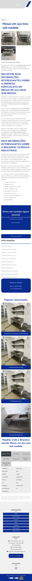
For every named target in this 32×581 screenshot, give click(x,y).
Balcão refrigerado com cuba (9, 264)
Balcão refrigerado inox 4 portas (10, 277)
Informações (19, 46)
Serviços (18, 22)
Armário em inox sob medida (9, 252)
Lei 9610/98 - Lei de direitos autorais (9, 499)
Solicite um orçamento (16, 236)
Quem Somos (17, 13)
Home (17, 5)
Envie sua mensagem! (16, 556)
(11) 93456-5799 (16, 288)
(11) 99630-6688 (16, 286)
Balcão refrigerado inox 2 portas (10, 271)
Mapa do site (16, 531)
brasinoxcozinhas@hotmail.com (16, 551)
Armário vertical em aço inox (9, 255)
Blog (16, 31)
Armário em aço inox (7, 246)
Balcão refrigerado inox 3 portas (10, 274)
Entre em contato (16, 222)
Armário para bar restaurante (9, 249)
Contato (16, 525)
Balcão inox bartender (7, 261)
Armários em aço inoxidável (9, 258)
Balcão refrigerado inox (8, 268)
